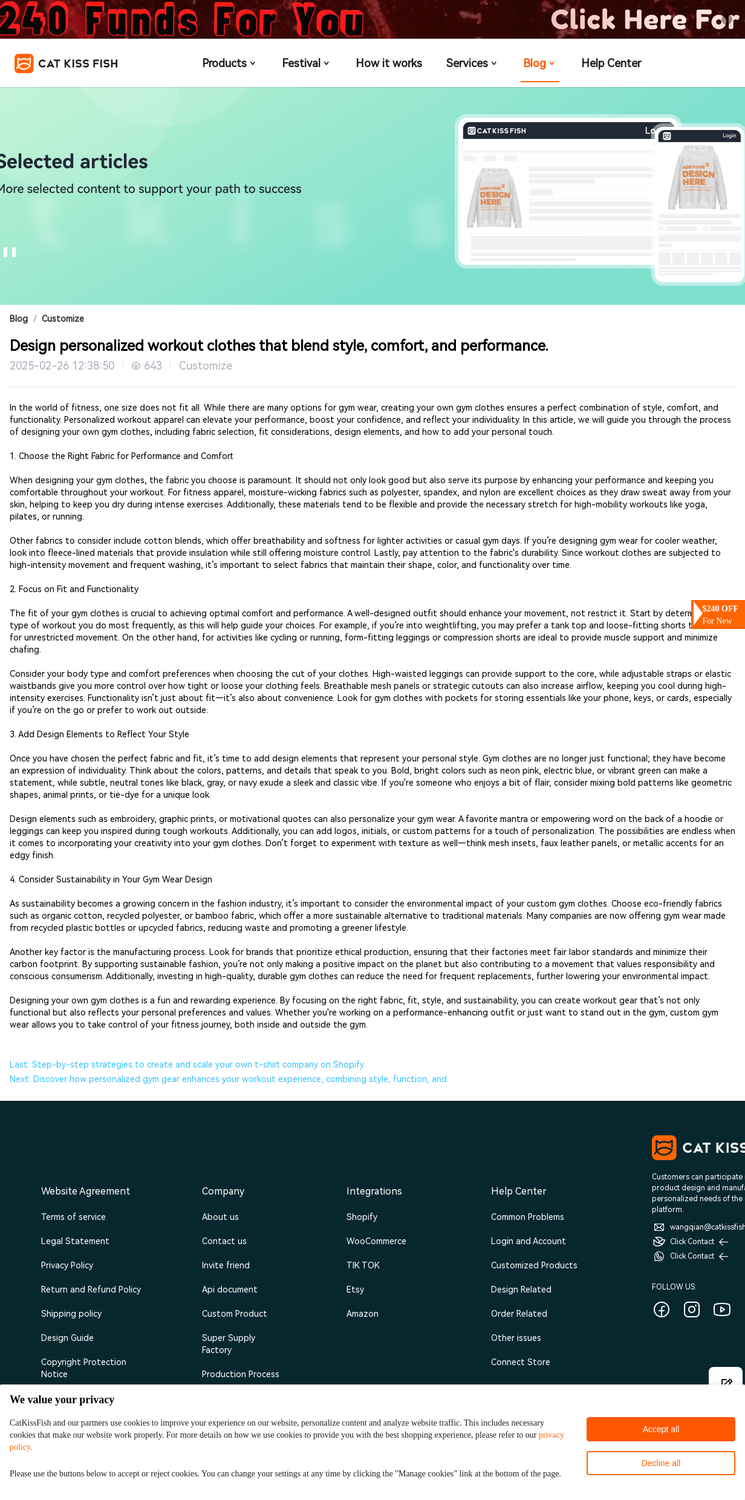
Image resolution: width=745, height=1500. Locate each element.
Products (230, 63)
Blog (540, 63)
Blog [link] (19, 319)
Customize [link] (63, 319)
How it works (389, 63)
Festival (306, 63)
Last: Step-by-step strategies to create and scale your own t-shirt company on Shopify (187, 1064)
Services (472, 63)
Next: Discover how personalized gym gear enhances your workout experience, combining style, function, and (228, 1079)
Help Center (611, 63)
